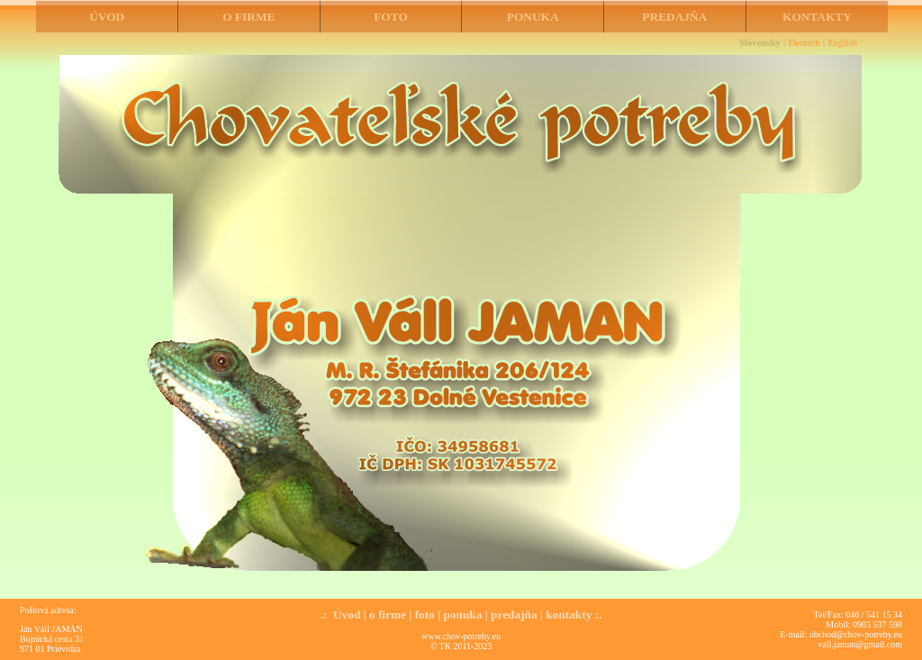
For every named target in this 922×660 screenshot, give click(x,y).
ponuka (462, 614)
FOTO (391, 16)
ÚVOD (106, 16)
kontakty (569, 614)
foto (425, 614)
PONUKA (533, 16)
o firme (387, 614)
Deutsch (804, 43)
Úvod (346, 614)
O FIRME (248, 16)
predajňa (514, 614)
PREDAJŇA (674, 16)
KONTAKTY (817, 16)
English (842, 43)
